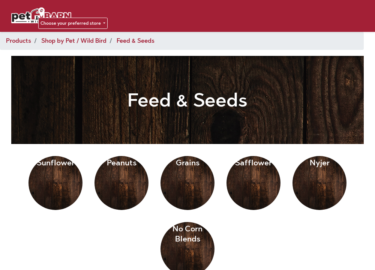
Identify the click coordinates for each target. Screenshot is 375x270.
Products (18, 40)
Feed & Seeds (135, 40)
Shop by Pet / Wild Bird (73, 40)
